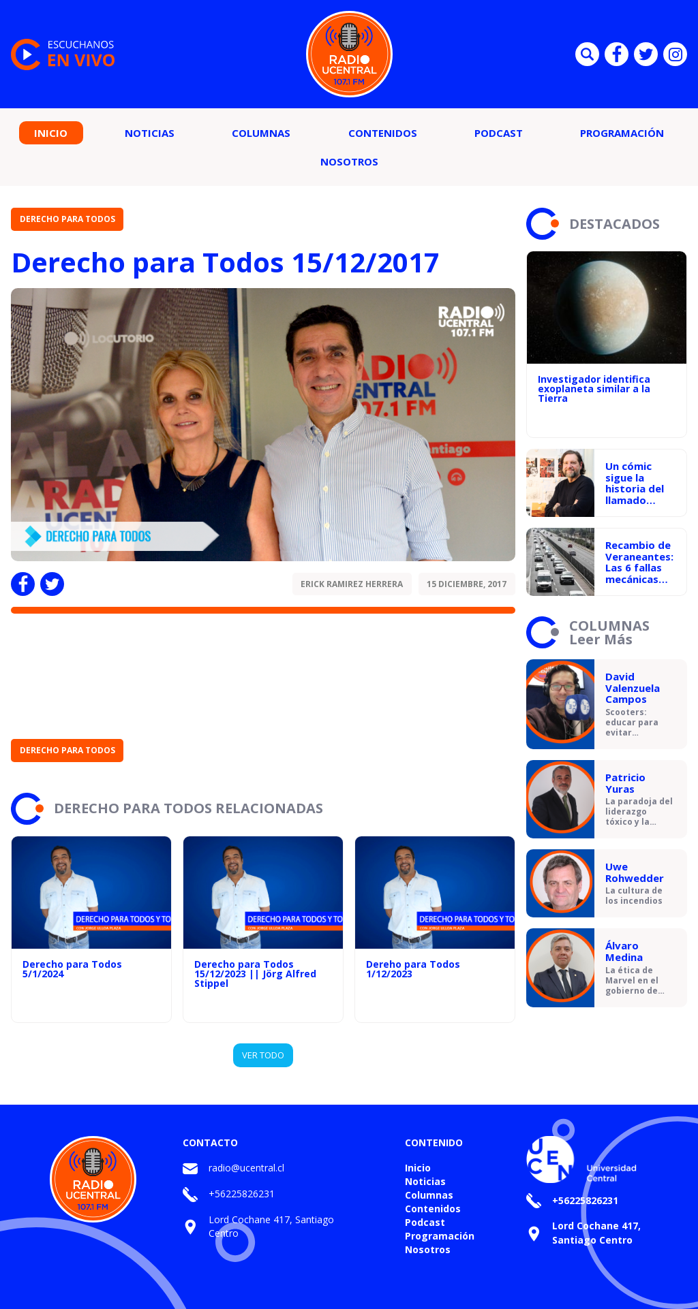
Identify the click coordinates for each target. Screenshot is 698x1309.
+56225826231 (242, 1193)
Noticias (149, 133)
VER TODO (263, 1055)
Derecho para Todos (67, 219)
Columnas (261, 133)
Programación (622, 133)
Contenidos (382, 133)
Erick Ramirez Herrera (352, 584)
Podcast (498, 133)
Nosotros (349, 161)
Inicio (50, 133)
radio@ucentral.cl (246, 1167)
